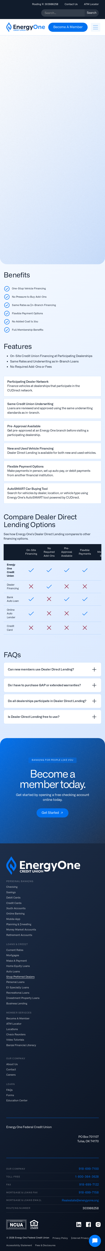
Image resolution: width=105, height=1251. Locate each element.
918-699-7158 (89, 1192)
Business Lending (16, 1003)
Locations (12, 1028)
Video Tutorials (15, 1039)
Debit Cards (13, 897)
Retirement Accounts (19, 934)
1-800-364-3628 (87, 1177)
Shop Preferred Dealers (20, 976)
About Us (12, 1064)
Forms (10, 1095)
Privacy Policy (60, 1238)
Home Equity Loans (18, 966)
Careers (11, 1074)
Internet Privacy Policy (83, 1238)
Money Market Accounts (21, 929)
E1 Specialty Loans (17, 987)
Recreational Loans (17, 992)
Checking (12, 886)
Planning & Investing (18, 924)
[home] (25, 27)
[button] (95, 27)
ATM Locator (91, 4)
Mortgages (12, 955)
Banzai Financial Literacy (21, 1044)
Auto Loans (13, 971)
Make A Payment (16, 960)
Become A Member (17, 1018)
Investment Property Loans (22, 998)
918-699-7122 (89, 1184)
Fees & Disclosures (45, 1245)
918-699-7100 (89, 1169)
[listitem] (52, 669)
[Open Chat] (95, 1241)
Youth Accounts (15, 908)
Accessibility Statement (19, 1245)
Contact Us (71, 4)
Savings (11, 892)
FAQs (9, 1089)
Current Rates (14, 950)
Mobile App (13, 918)
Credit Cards (13, 902)
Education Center (16, 1100)
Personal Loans (15, 982)
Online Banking (15, 913)
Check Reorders (15, 1034)
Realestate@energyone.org (80, 1200)
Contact (11, 1069)
